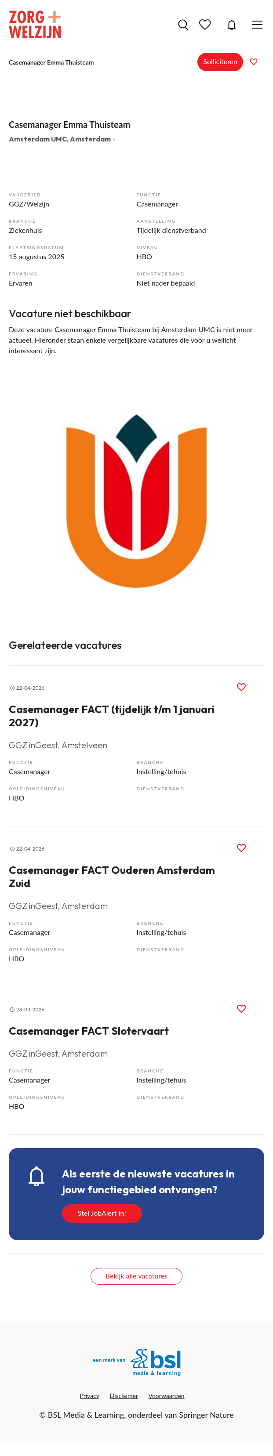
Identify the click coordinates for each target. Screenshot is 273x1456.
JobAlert (231, 24)
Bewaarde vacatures (206, 24)
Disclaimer (124, 1395)
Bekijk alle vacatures (136, 1275)
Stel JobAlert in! (102, 1213)
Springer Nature (206, 1415)
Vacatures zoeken (183, 24)
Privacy (89, 1395)
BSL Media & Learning (86, 1415)
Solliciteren (220, 61)
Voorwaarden (167, 1395)
